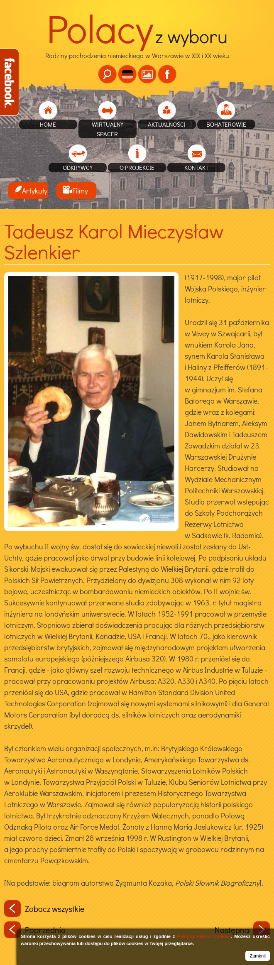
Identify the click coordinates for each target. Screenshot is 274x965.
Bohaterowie (226, 124)
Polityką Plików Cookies (204, 936)
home (48, 124)
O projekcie (137, 167)
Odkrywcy (78, 167)
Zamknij (258, 955)
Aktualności (167, 124)
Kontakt (196, 167)
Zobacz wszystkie (44, 908)
